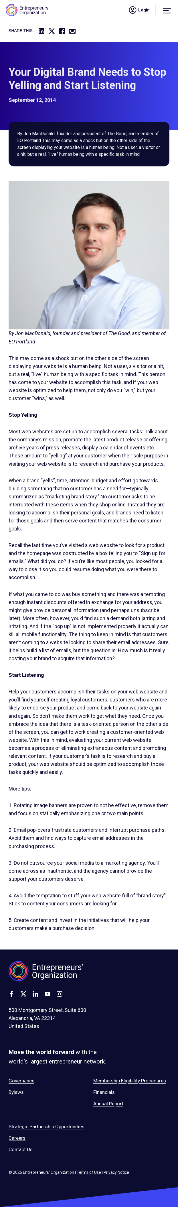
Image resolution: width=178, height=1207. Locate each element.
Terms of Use (89, 1172)
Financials (104, 1092)
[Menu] (167, 10)
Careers (17, 1138)
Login (139, 10)
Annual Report (108, 1103)
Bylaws (16, 1092)
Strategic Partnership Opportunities (46, 1126)
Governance (21, 1081)
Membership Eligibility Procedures (129, 1081)
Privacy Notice (116, 1172)
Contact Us (21, 1149)
